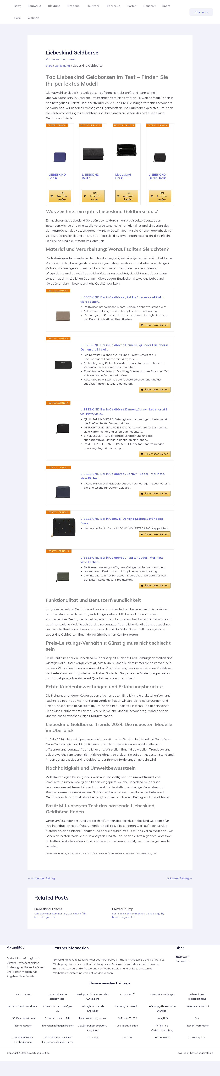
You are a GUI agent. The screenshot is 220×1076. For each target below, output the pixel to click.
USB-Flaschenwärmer (23, 1028)
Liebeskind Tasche (49, 920)
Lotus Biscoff (127, 1004)
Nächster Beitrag (179, 889)
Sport (154, 6)
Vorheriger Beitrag (42, 889)
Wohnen (18, 18)
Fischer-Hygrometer (197, 1036)
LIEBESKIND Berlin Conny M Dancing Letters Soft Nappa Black (120, 529)
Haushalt (139, 6)
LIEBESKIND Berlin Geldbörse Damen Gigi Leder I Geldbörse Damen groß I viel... (120, 350)
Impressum (182, 967)
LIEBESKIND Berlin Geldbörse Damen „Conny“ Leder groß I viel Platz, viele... (123, 417)
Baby (16, 6)
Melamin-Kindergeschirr (92, 1028)
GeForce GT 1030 (127, 1028)
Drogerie (69, 6)
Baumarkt (32, 6)
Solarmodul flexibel (127, 1036)
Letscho (127, 1048)
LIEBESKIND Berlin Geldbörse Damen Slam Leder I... (91, 176)
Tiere (167, 6)
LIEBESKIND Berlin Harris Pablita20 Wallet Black (158, 176)
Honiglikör (162, 1028)
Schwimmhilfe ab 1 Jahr (58, 1028)
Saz (197, 1028)
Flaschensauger (22, 1036)
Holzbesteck (162, 1048)
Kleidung (51, 6)
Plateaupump (123, 920)
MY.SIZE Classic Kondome (22, 1016)
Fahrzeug (106, 6)
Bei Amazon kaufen (62, 196)
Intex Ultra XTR (23, 1004)
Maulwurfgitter (197, 1048)
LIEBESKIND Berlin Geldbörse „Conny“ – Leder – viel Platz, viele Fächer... (122, 484)
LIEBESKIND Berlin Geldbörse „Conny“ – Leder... (57, 176)
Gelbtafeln (92, 1048)
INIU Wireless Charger (162, 1004)
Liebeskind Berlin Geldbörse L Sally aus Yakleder (124, 176)
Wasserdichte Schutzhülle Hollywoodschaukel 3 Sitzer (57, 1053)
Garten (123, 6)
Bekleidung (77, 924)
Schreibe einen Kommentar (51, 924)
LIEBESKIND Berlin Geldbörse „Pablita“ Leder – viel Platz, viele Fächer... (121, 300)
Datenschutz (183, 971)
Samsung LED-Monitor (127, 1016)
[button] (201, 12)
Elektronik (87, 6)
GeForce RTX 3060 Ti (197, 1016)
